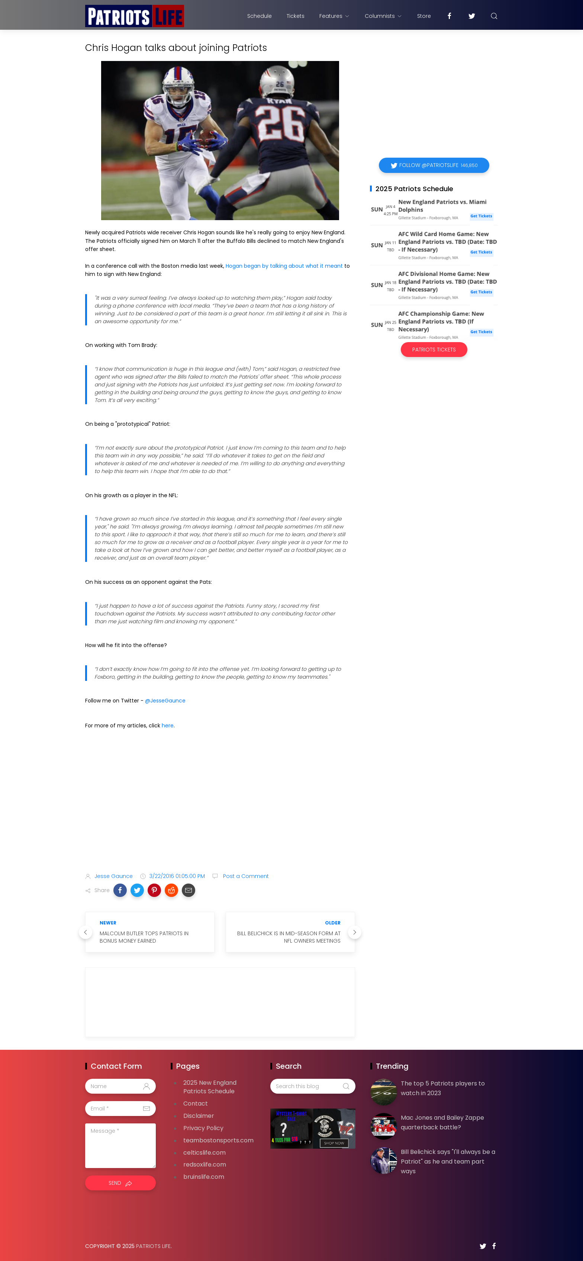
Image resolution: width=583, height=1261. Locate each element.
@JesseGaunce (165, 700)
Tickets (296, 16)
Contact (195, 1103)
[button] (120, 890)
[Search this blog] (312, 1086)
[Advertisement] (220, 808)
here (168, 725)
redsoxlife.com (204, 1164)
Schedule (259, 16)
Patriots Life (153, 1246)
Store (424, 16)
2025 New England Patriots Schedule (209, 1087)
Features (334, 16)
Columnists (383, 16)
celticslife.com (204, 1152)
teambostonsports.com (218, 1140)
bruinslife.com (203, 1176)
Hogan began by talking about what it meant (284, 266)
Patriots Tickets (434, 349)
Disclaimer (198, 1116)
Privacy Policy (203, 1128)
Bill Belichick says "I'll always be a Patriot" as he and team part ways (448, 1161)
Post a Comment (245, 876)
